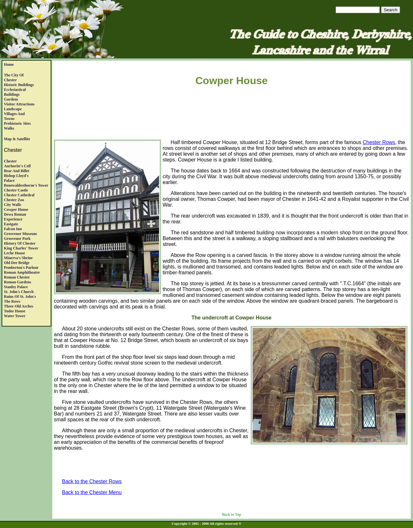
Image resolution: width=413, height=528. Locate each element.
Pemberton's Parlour (21, 267)
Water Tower (14, 316)
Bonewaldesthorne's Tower (26, 185)
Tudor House (14, 311)
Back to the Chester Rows (92, 481)
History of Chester (19, 243)
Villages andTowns (14, 116)
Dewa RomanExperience (15, 216)
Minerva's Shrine (18, 258)
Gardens (11, 99)
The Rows (12, 301)
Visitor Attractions (19, 104)
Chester (10, 161)
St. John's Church (19, 291)
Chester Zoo (14, 200)
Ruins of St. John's (20, 296)
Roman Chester (17, 277)
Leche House (14, 253)
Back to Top (231, 514)
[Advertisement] (231, 114)
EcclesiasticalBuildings (15, 92)
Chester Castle (16, 190)
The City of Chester (14, 77)
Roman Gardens (17, 282)
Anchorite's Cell (17, 166)
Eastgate (11, 224)
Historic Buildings (19, 85)
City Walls (12, 204)
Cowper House (16, 209)
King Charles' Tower (21, 248)
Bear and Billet (16, 171)
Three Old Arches (18, 306)
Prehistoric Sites (17, 123)
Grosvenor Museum (20, 233)
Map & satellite (17, 139)
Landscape (13, 109)
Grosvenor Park (17, 238)
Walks (9, 128)
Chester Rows (379, 142)
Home (9, 64)
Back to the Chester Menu (92, 492)
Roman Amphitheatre (22, 272)
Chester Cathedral (19, 195)
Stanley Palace (16, 287)
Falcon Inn (13, 229)
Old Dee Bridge (16, 262)
